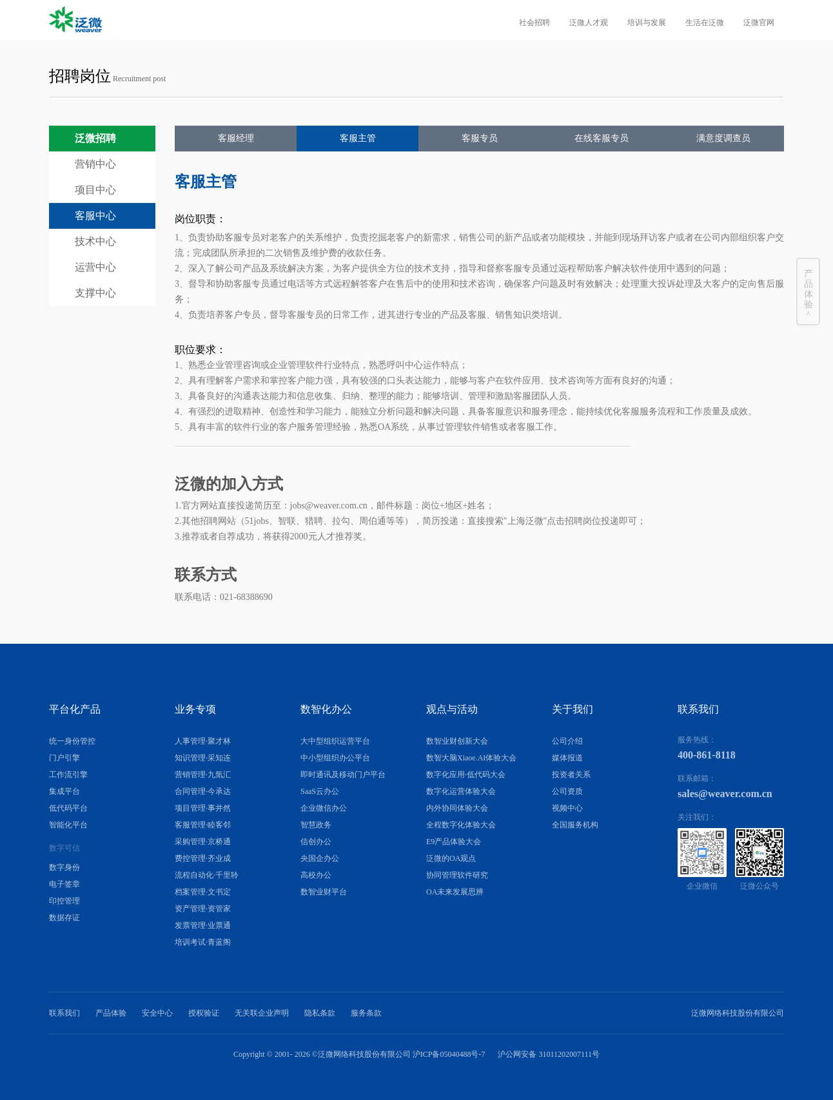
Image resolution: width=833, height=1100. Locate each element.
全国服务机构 (575, 824)
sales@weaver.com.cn (725, 793)
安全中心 (157, 1013)
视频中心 (567, 808)
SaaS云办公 (319, 791)
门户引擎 (64, 757)
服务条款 (366, 1013)
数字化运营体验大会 (461, 791)
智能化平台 (68, 824)
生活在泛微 (704, 22)
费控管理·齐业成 (203, 858)
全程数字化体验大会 (461, 824)
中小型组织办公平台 (335, 757)
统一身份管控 (72, 741)
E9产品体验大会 (453, 841)
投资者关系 (571, 774)
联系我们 (64, 1013)
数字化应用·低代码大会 (465, 774)
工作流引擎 (68, 774)
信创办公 (315, 841)
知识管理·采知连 (203, 757)
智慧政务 (315, 824)
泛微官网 (758, 22)
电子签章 (64, 884)
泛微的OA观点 (451, 858)
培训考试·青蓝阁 (203, 942)
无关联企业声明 (262, 1013)
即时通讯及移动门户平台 (343, 774)
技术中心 (95, 241)
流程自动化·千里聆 (207, 875)
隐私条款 (319, 1013)
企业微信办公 (323, 808)
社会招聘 (534, 22)
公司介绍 (567, 741)
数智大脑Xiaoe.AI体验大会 (471, 757)
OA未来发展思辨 (455, 891)
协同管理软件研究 (457, 875)
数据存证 (64, 917)
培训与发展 (646, 22)
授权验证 (203, 1013)
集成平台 (64, 791)
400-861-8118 (707, 754)
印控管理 (64, 900)
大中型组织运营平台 (335, 741)
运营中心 (95, 267)
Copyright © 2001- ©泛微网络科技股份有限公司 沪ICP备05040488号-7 (359, 1054)
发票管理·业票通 (203, 925)
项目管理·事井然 (203, 808)
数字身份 (64, 867)
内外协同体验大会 (457, 808)
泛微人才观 (588, 22)
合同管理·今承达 (203, 791)
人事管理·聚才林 (203, 741)
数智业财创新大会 (457, 741)
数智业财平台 (323, 891)
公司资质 (567, 791)
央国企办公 (319, 858)
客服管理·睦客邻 (203, 824)
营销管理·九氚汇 (203, 774)
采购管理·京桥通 (203, 841)
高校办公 (315, 875)
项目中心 (95, 189)
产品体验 (110, 1013)
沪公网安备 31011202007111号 (549, 1054)
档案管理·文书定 (203, 891)
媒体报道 (567, 757)
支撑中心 (95, 292)
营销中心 (95, 164)
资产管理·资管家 (203, 908)
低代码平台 (68, 808)
